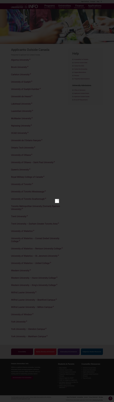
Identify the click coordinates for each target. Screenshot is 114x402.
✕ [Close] (58, 200)
